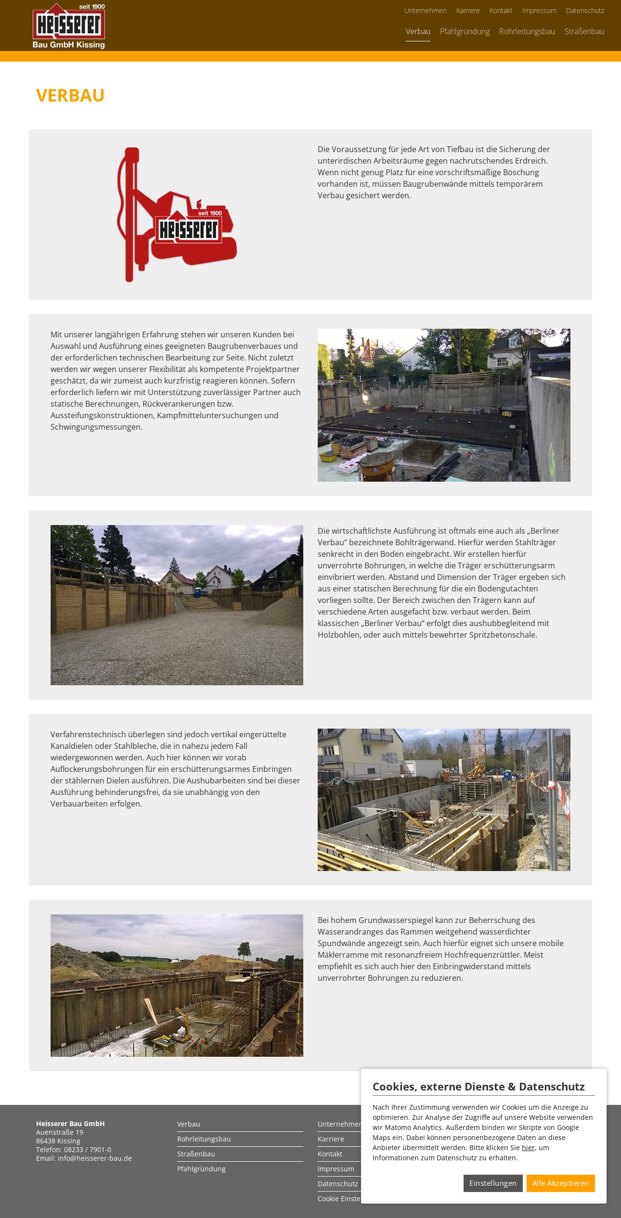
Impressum (539, 10)
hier (528, 1147)
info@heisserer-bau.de (95, 1158)
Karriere (468, 10)
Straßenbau (584, 31)
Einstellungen (493, 1183)
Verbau (418, 31)
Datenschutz (585, 10)
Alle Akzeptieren (560, 1183)
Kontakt (501, 10)
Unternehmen (425, 10)
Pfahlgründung (465, 31)
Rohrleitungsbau (527, 31)
